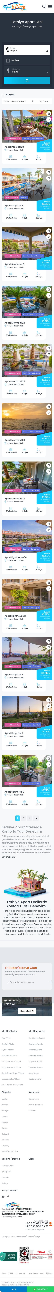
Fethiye (5, 1122)
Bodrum (5, 1105)
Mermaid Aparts (35, 1055)
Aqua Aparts (34, 1073)
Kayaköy (5, 1145)
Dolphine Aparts (35, 1061)
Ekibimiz (32, 1110)
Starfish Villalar (8, 1044)
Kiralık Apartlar (37, 1031)
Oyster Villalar (8, 1050)
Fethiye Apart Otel (33, 26)
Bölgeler (6, 1092)
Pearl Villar (6, 1038)
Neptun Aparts (35, 1079)
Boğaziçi (5, 1134)
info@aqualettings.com (35, 1229)
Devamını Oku (8, 856)
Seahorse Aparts (36, 1044)
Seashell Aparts (35, 1050)
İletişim (5, 1183)
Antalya (5, 1110)
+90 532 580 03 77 (36, 1226)
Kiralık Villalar (9, 1031)
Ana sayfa (17, 26)
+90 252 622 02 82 (36, 1223)
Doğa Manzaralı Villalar (11, 1067)
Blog (31, 1158)
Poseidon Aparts (36, 1067)
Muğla (4, 1099)
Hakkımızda (34, 1099)
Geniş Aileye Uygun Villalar (13, 1073)
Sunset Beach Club (10, 1151)
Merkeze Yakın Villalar (11, 1079)
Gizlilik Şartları (8, 1165)
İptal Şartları (7, 1171)
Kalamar (5, 1140)
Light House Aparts (37, 1038)
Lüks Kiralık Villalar (9, 1055)
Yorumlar (6, 1177)
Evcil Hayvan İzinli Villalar (12, 1085)
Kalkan (4, 1116)
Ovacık (4, 1128)
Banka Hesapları (36, 1105)
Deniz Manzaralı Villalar (11, 1061)
